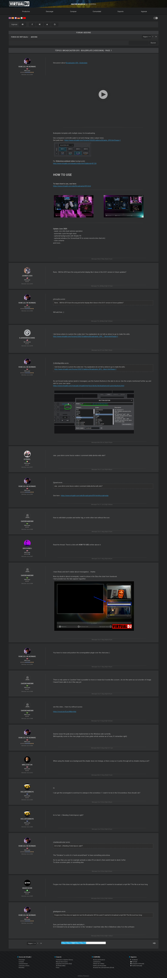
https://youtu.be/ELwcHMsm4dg (64, 711)
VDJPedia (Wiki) (60, 965)
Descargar (49, 11)
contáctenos (97, 962)
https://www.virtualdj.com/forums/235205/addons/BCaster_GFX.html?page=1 (92, 140)
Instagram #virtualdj (137, 963)
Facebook (134, 960)
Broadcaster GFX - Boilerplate (76, 63)
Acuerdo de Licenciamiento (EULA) (103, 967)
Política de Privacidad (99, 965)
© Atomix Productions (83, 976)
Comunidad (97, 11)
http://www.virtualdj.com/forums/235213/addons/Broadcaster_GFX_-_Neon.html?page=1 (85, 336)
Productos (26, 11)
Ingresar (144, 11)
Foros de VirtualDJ (19, 37)
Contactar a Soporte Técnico (64, 960)
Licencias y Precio (24, 965)
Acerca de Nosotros (99, 960)
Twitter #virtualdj (136, 965)
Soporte (120, 11)
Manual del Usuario (62, 962)
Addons (34, 37)
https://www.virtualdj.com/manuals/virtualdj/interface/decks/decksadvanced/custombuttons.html (88, 386)
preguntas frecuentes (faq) (64, 963)
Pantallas (21, 967)
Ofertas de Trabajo (98, 963)
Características (23, 963)
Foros (57, 967)
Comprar (73, 11)
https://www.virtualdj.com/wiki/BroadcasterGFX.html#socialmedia (84, 495)
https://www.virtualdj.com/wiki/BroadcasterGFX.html (72, 186)
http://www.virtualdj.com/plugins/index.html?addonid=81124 (74, 163)
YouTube (133, 962)
